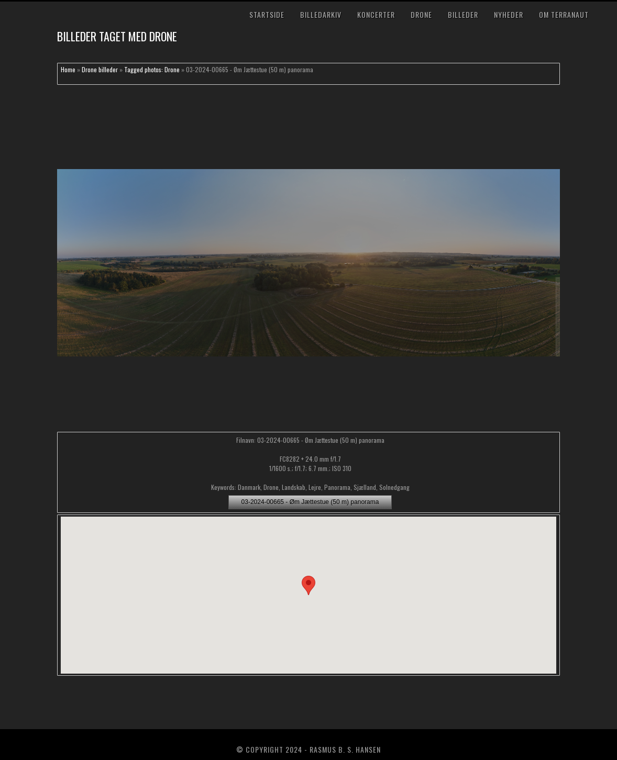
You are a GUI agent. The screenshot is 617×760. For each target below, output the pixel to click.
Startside (266, 14)
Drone (421, 14)
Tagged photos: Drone (152, 69)
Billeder (463, 14)
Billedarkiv (320, 14)
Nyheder (508, 14)
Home (68, 69)
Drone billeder (100, 69)
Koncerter (376, 14)
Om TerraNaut (564, 14)
